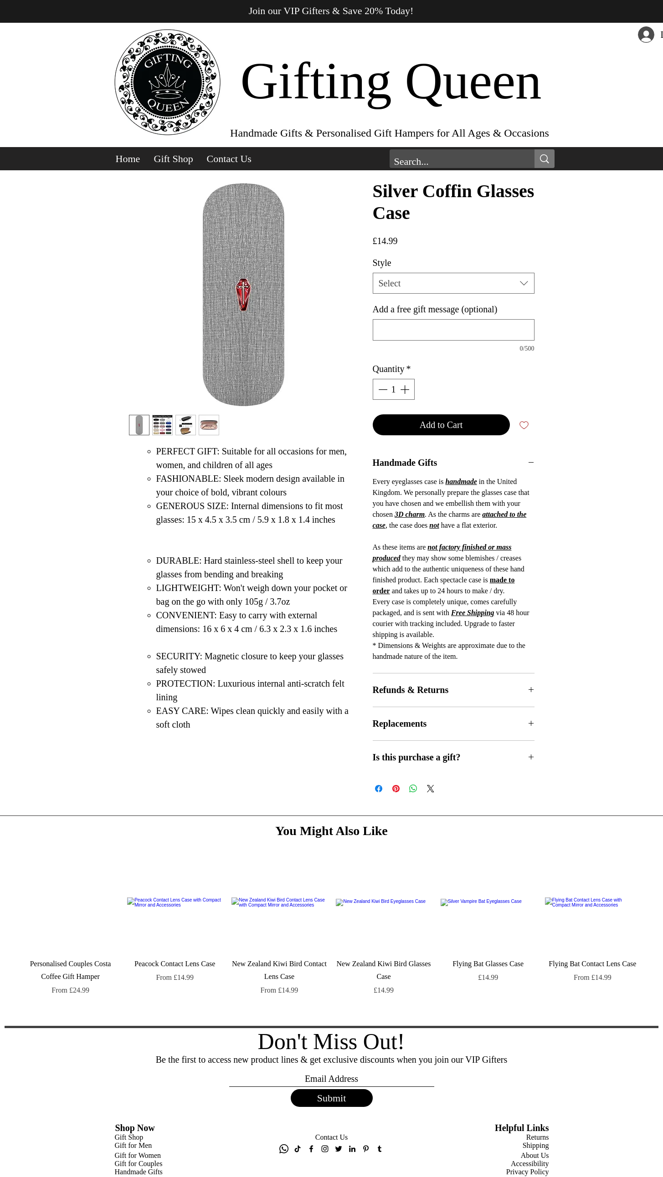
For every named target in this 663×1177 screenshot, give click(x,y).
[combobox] (454, 283)
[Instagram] (324, 1148)
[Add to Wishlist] (524, 424)
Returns (537, 1137)
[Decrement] (382, 389)
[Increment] (405, 389)
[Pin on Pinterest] (396, 788)
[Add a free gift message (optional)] (453, 329)
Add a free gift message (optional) (435, 309)
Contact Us (331, 1137)
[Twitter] (338, 1148)
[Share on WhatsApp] (413, 788)
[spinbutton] (394, 389)
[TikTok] (297, 1148)
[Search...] (454, 161)
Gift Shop (129, 1137)
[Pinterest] (365, 1148)
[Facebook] (311, 1148)
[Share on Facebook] (378, 788)
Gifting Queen (390, 81)
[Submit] (332, 1098)
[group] (331, 937)
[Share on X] (430, 788)
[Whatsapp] (283, 1148)
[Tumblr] (379, 1148)
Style (382, 263)
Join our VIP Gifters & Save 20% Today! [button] (331, 10)
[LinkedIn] (352, 1148)
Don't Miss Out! (331, 1041)
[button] (173, 159)
